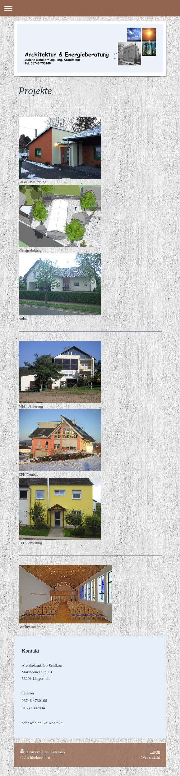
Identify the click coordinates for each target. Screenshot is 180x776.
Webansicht (150, 757)
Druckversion (35, 752)
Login (155, 751)
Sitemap (58, 752)
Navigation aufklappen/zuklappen (90, 8)
